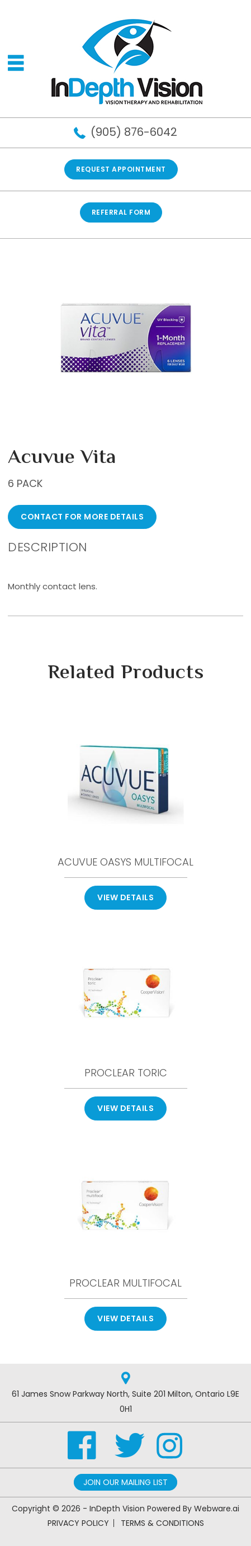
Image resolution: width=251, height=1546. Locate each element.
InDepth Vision (117, 1508)
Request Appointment (121, 169)
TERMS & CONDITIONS (162, 1523)
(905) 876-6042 (134, 132)
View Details (125, 897)
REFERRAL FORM (121, 212)
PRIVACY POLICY (78, 1523)
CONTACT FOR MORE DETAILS (82, 516)
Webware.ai (216, 1508)
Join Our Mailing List (125, 1482)
